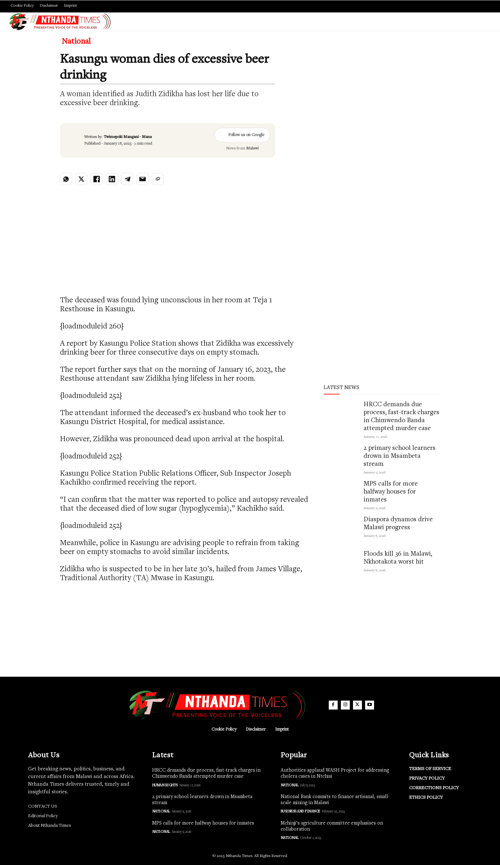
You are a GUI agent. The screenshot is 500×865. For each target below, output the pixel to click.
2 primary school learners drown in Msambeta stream (400, 456)
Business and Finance (300, 811)
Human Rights (165, 785)
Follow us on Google (242, 135)
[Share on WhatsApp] (66, 179)
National (76, 42)
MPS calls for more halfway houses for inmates (391, 492)
